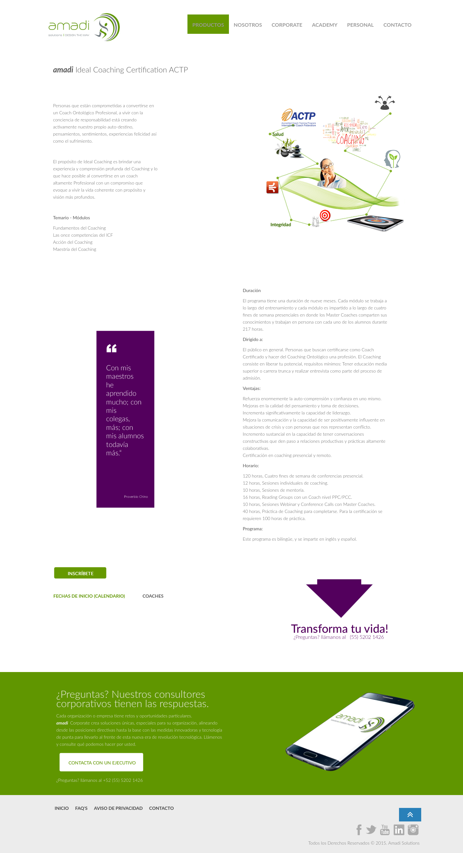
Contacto (161, 808)
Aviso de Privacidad (118, 808)
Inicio (62, 808)
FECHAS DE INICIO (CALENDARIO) (89, 596)
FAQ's (81, 808)
